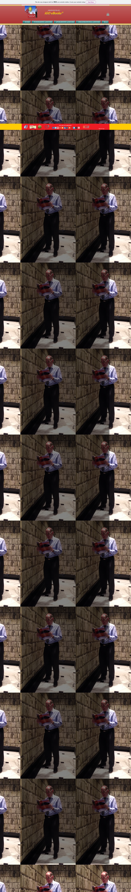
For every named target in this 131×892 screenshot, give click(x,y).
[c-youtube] (79, 128)
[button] (107, 14)
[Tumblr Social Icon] (67, 128)
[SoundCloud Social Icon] (69, 128)
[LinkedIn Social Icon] (65, 128)
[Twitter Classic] (55, 128)
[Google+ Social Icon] (60, 128)
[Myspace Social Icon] (76, 128)
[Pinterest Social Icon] (58, 128)
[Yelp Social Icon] (72, 128)
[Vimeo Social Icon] (74, 128)
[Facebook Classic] (53, 128)
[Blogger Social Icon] (62, 128)
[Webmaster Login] (101, 129)
